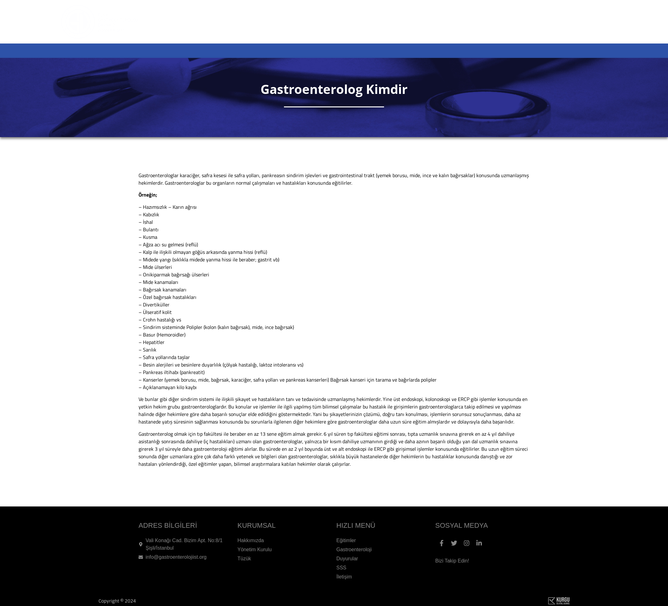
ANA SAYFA (215, 50)
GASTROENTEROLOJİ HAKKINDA (409, 50)
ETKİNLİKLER (323, 50)
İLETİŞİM (573, 50)
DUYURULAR (494, 50)
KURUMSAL (267, 50)
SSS (537, 50)
